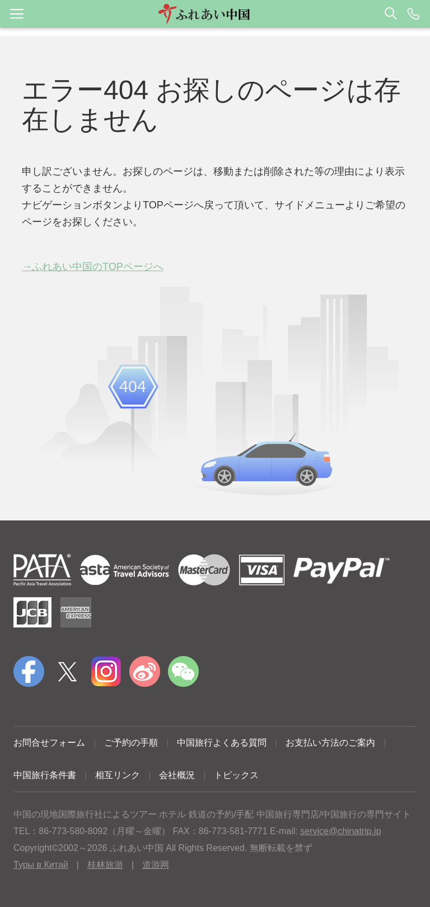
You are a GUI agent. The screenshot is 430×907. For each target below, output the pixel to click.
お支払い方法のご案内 (330, 742)
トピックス (236, 775)
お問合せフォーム (49, 742)
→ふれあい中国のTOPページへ (92, 266)
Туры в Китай (40, 864)
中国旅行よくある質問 (222, 742)
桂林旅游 (105, 864)
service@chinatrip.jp (340, 831)
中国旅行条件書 (44, 775)
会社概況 (177, 775)
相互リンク (117, 775)
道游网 (155, 864)
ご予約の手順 (131, 742)
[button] (215, 14)
